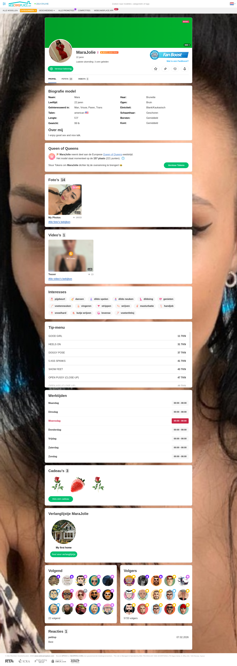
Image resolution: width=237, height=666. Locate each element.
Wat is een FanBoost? (178, 61)
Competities (84, 11)
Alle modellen (10, 11)
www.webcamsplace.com (44, 656)
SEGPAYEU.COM (76, 656)
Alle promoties (67, 10)
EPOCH (64, 656)
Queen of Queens (112, 154)
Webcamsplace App (104, 10)
